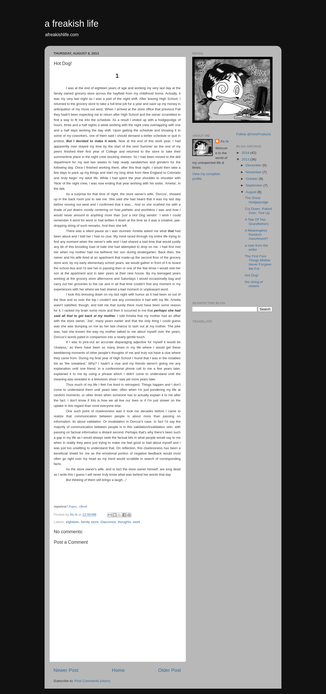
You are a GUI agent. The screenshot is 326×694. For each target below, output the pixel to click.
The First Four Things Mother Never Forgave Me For (258, 262)
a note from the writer (256, 247)
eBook (83, 506)
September (255, 185)
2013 (245, 159)
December (254, 165)
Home (118, 670)
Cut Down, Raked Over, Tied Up (258, 211)
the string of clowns (254, 284)
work (136, 522)
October (252, 179)
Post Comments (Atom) (92, 681)
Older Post (169, 670)
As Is (224, 141)
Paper (72, 506)
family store (90, 522)
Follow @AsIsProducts (253, 134)
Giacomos (108, 522)
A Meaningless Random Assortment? (256, 235)
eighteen (72, 522)
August (251, 192)
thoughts (124, 522)
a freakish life (72, 23)
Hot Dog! (251, 275)
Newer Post (65, 670)
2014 (245, 153)
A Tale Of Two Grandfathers (257, 221)
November (254, 172)
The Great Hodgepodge (256, 200)
